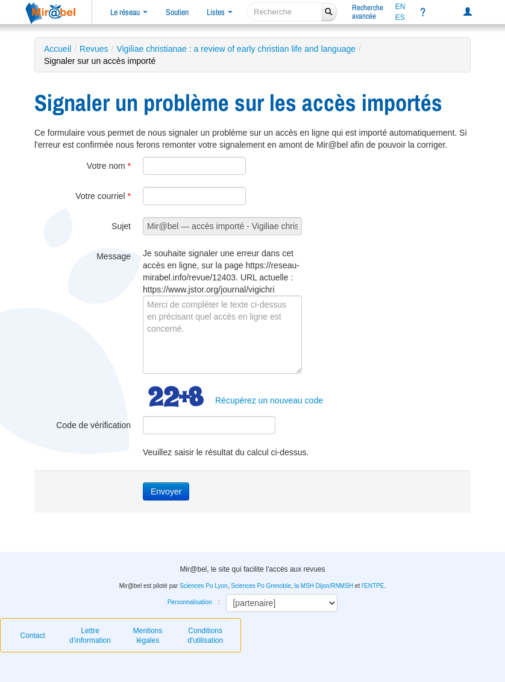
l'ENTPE (373, 586)
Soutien (177, 12)
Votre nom (109, 166)
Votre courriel (103, 196)
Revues (94, 49)
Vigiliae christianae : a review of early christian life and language (236, 49)
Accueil (57, 49)
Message (113, 256)
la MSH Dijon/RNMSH (323, 586)
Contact (32, 635)
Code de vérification (93, 425)
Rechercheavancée (367, 11)
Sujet (121, 226)
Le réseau (129, 12)
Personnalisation (190, 602)
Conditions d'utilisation (205, 636)
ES (400, 17)
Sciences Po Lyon (204, 586)
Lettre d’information (90, 636)
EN (400, 6)
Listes (220, 12)
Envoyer (166, 491)
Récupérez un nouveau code (269, 400)
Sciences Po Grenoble (261, 586)
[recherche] (285, 12)
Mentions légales (148, 636)
